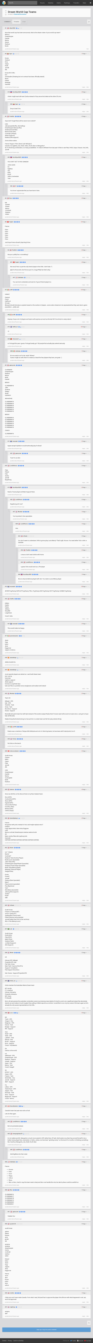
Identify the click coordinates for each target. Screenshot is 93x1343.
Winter (12, 952)
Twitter (73, 1340)
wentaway (17, 351)
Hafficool (15, 327)
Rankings (67, 3)
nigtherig (12, 1307)
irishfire (12, 1293)
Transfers (76, 3)
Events (59, 3)
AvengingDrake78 (17, 1133)
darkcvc (12, 789)
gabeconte (12, 365)
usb (11, 929)
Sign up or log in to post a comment (46, 1329)
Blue (10, 198)
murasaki (15, 441)
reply (83, 87)
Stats (84, 3)
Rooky (14, 739)
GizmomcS (16, 339)
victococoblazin (14, 751)
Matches (50, 3)
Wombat (20, 511)
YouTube (87, 1340)
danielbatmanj (14, 818)
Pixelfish (11, 116)
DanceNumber (14, 1106)
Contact (4, 1340)
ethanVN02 (12, 28)
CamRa (12, 598)
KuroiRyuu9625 (17, 92)
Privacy (10, 1340)
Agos (10, 53)
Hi (15, 186)
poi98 (10, 289)
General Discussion (20, 14)
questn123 (13, 1224)
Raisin (11, 847)
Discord (80, 1341)
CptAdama (20, 277)
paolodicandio (14, 636)
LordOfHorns (13, 465)
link (88, 49)
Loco (11, 1012)
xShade (25, 536)
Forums (42, 3)
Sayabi (11, 222)
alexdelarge (13, 657)
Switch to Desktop (18, 1340)
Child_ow (12, 980)
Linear (24, 21)
